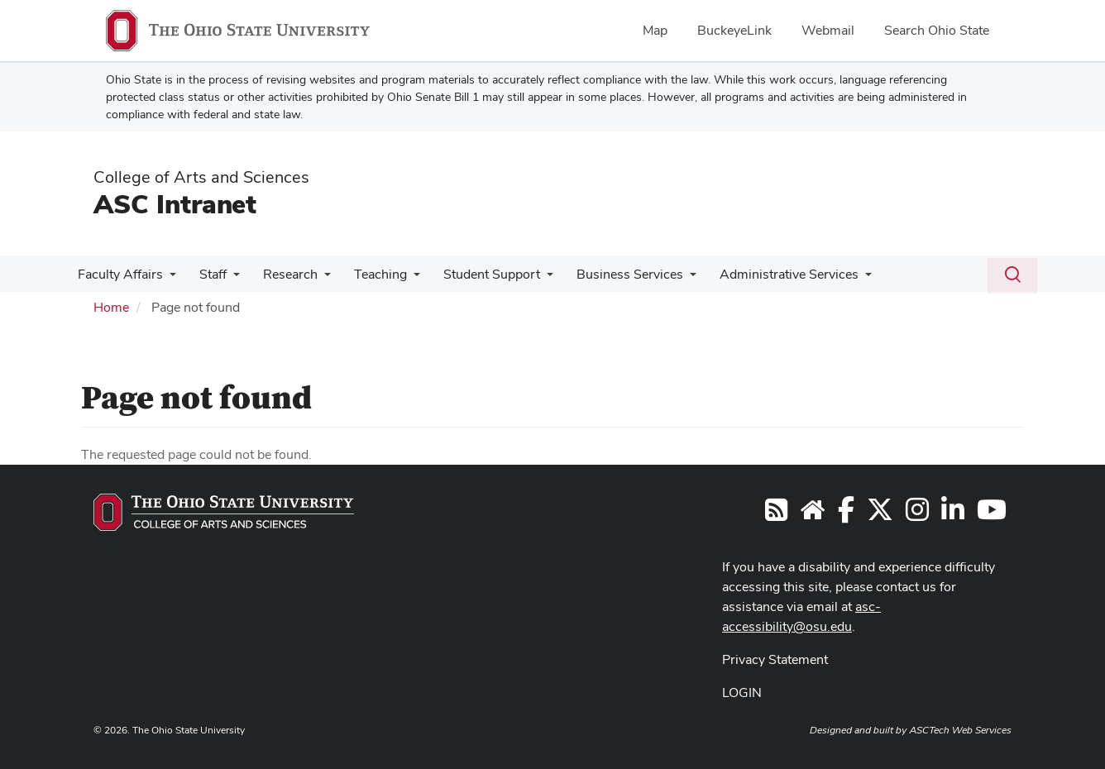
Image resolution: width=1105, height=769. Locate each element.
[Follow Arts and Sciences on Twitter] (880, 514)
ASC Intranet (174, 204)
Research (282, 274)
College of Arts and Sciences (201, 177)
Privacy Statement (775, 659)
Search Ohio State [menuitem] (936, 30)
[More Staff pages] (228, 278)
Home (111, 307)
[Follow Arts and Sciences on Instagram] (917, 514)
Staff (208, 274)
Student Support (476, 274)
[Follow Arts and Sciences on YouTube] (992, 514)
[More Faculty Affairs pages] (168, 278)
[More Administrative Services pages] (843, 278)
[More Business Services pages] (671, 278)
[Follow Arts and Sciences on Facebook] (846, 514)
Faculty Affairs (118, 274)
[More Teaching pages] (402, 278)
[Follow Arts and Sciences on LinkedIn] (952, 514)
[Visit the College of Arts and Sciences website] (812, 514)
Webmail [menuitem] (827, 30)
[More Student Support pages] (531, 278)
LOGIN (742, 692)
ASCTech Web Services (960, 730)
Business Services (611, 274)
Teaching (368, 274)
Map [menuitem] (655, 30)
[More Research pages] (316, 278)
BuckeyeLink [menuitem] (734, 30)
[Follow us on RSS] (776, 514)
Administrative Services (767, 274)
